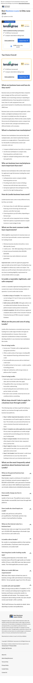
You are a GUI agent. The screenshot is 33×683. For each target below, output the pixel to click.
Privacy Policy (5, 672)
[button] (24, 3)
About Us (4, 661)
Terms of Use (5, 668)
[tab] (24, 41)
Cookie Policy (5, 675)
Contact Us (4, 679)
